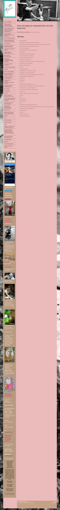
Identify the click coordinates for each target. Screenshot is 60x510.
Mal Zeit (21, 82)
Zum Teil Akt (22, 78)
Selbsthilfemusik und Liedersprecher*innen (29, 50)
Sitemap (25, 501)
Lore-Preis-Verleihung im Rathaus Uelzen (28, 104)
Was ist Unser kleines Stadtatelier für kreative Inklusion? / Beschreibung (35, 44)
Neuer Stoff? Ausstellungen (25, 59)
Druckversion (21, 501)
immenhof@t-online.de (9, 432)
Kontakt (21, 95)
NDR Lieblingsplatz (8, 190)
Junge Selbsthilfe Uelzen (25, 116)
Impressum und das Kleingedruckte (27, 108)
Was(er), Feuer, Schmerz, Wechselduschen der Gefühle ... (32, 74)
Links (21, 102)
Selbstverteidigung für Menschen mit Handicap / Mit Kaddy (32, 85)
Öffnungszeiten (7, 199)
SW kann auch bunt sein (25, 65)
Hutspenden (22, 80)
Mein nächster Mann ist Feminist (26, 55)
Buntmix (21, 67)
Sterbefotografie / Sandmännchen (27, 76)
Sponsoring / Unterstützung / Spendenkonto (29, 89)
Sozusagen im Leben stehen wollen (27, 72)
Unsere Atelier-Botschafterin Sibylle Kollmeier (29, 46)
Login (55, 501)
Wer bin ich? (22, 91)
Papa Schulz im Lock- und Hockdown (27, 87)
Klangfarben (22, 51)
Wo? (21, 97)
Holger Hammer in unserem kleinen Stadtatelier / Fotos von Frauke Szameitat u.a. (37, 106)
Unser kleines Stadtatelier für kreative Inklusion (29, 42)
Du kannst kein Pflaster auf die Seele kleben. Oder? (9, 161)
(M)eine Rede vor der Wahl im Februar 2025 (29, 93)
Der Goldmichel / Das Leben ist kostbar (28, 70)
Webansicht (54, 502)
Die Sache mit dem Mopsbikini (26, 63)
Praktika (21, 112)
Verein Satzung (23, 100)
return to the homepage (34, 32)
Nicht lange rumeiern (24, 68)
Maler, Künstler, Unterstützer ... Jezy (27, 83)
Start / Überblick (23, 40)
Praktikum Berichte (24, 114)
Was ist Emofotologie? (24, 48)
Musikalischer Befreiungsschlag (26, 57)
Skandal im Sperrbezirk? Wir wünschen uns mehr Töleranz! (32, 61)
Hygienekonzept (23, 110)
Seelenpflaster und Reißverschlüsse (27, 53)
